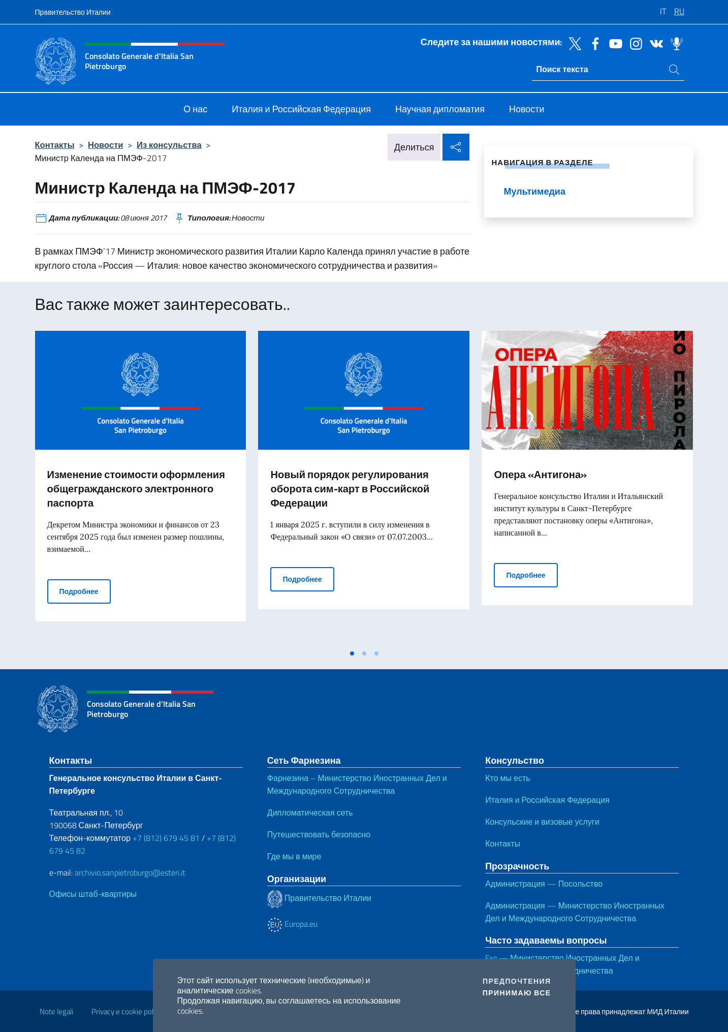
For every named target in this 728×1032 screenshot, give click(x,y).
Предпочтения (517, 981)
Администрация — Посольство (544, 884)
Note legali (56, 1011)
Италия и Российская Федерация (547, 800)
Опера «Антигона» (540, 474)
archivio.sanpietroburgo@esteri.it (130, 872)
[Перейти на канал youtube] (613, 43)
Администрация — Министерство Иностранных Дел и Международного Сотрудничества (574, 911)
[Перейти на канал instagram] (633, 43)
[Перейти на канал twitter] (572, 43)
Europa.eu (292, 924)
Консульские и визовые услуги (542, 822)
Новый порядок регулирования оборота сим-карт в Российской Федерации (349, 488)
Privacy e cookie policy (126, 1011)
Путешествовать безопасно (318, 834)
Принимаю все (517, 992)
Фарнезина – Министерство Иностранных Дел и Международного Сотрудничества (357, 784)
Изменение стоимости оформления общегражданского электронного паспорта (136, 488)
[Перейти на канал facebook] (593, 43)
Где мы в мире (294, 856)
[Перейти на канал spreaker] (674, 43)
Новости (105, 144)
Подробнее (85, 591)
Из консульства (169, 144)
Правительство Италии (73, 12)
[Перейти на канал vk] (654, 43)
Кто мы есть (507, 778)
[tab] (352, 653)
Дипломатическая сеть (310, 812)
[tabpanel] (140, 487)
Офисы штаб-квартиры (93, 894)
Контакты (55, 144)
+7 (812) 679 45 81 (166, 838)
